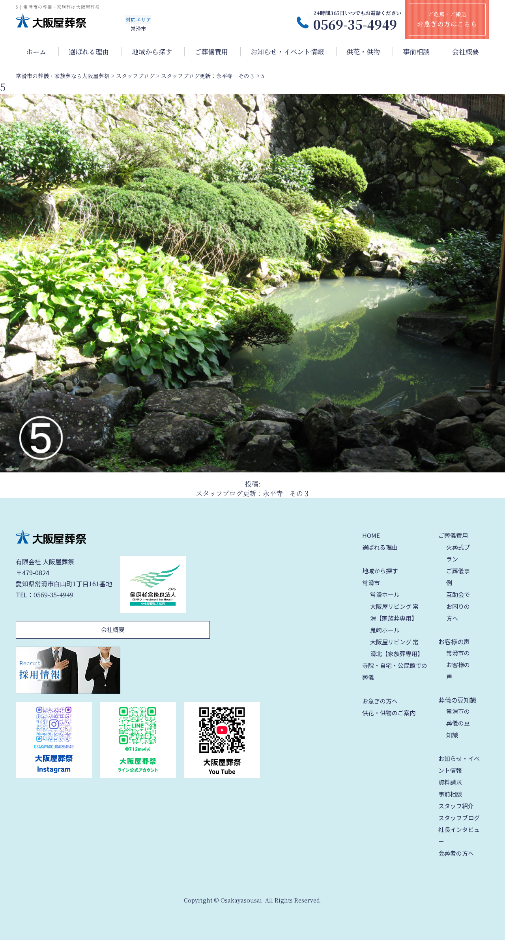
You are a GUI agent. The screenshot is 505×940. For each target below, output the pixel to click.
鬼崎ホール (385, 630)
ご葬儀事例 (458, 577)
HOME (371, 535)
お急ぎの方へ (380, 701)
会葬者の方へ (456, 853)
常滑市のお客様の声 (458, 665)
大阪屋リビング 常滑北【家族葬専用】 (396, 648)
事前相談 (416, 51)
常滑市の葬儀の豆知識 (458, 723)
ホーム (36, 51)
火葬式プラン (458, 553)
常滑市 (371, 582)
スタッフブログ (459, 817)
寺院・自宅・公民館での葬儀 (394, 671)
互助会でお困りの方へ (458, 606)
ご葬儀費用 (211, 51)
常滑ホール (385, 594)
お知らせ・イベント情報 (287, 51)
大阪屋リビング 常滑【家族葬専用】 (394, 612)
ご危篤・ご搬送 (447, 19)
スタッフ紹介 (456, 806)
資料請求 (450, 782)
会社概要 (465, 51)
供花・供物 (363, 51)
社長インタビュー (459, 835)
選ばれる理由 (89, 51)
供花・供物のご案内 (388, 713)
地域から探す (152, 51)
